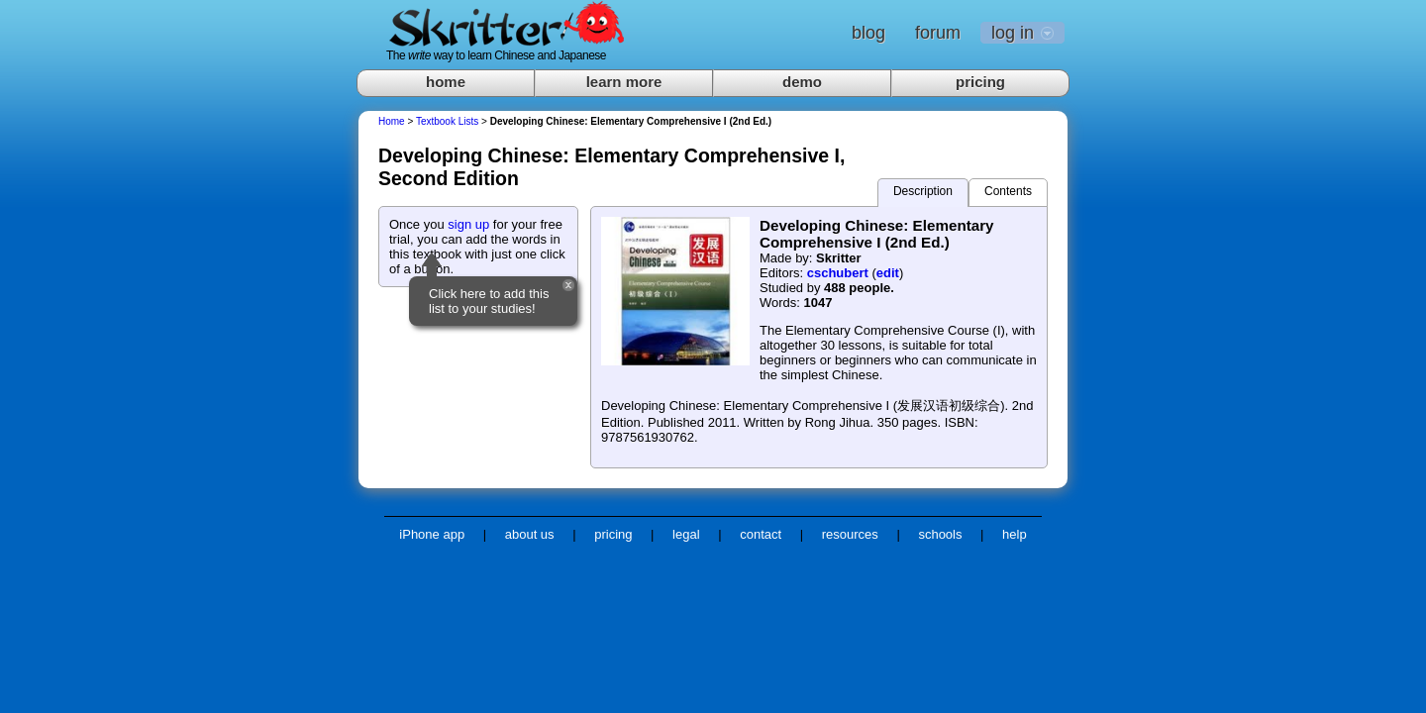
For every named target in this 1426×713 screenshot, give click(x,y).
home (445, 81)
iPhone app (431, 534)
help (1014, 534)
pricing (980, 81)
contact (760, 534)
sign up (468, 224)
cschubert (837, 272)
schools (940, 534)
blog (868, 33)
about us (530, 534)
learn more (624, 81)
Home (391, 121)
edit (887, 272)
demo (802, 81)
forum (938, 33)
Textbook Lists (447, 121)
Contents (1008, 191)
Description (923, 191)
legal (685, 534)
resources (850, 534)
